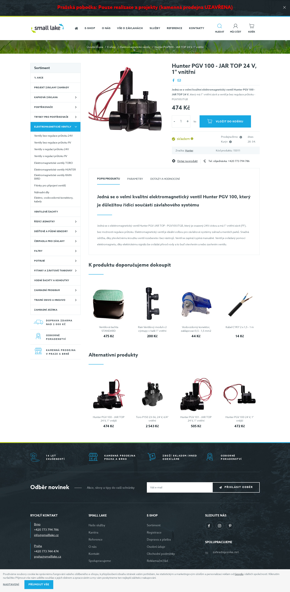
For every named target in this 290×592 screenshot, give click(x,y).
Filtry (38, 250)
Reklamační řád (157, 561)
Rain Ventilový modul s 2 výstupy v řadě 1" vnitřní (152, 328)
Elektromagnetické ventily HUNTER (55, 169)
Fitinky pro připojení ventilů (50, 185)
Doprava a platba (159, 539)
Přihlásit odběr (239, 487)
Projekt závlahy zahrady (51, 87)
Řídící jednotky (44, 221)
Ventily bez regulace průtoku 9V (52, 142)
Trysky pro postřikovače (51, 116)
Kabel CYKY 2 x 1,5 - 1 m (240, 327)
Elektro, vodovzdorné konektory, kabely (53, 199)
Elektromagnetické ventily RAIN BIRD (53, 176)
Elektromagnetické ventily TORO (53, 163)
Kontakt (94, 554)
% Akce (38, 77)
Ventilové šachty (46, 211)
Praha (38, 546)
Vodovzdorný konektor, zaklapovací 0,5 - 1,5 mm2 (196, 328)
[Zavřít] (284, 7)
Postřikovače (43, 107)
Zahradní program (47, 290)
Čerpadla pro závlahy (49, 241)
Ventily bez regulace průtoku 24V (53, 135)
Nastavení (11, 584)
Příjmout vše (38, 584)
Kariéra (93, 532)
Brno (37, 524)
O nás (93, 547)
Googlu (239, 574)
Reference (95, 539)
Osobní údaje (156, 547)
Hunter (189, 150)
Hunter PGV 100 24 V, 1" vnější (239, 418)
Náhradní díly (41, 192)
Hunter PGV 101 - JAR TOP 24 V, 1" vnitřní (196, 418)
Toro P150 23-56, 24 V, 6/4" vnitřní (152, 418)
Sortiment (42, 68)
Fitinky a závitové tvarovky (53, 270)
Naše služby (97, 525)
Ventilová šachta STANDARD (108, 328)
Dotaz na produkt (187, 161)
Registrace (154, 532)
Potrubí (39, 260)
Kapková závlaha (46, 97)
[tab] (108, 180)
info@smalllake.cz (46, 535)
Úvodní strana (95, 47)
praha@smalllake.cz (47, 556)
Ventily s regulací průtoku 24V (51, 149)
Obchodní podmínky (161, 554)
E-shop (111, 47)
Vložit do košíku (229, 121)
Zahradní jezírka (45, 309)
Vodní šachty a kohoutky (51, 280)
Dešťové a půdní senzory (51, 231)
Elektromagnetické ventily (135, 47)
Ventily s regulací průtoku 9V (50, 156)
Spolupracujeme (100, 561)
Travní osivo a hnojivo (49, 300)
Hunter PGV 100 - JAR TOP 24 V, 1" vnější (108, 418)
